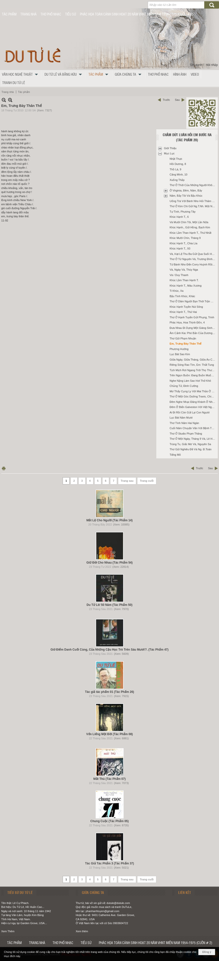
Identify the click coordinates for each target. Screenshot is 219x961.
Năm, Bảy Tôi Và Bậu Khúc (186, 195)
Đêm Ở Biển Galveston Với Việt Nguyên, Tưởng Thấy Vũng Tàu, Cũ (193, 407)
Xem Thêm (8, 931)
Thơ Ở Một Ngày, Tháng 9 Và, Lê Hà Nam (193, 438)
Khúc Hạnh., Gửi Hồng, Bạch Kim (190, 227)
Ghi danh (196, 65)
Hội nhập (212, 65)
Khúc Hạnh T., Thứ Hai (183, 311)
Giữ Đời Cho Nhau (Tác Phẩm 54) (109, 562)
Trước (166, 99)
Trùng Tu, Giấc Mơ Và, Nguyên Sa (190, 444)
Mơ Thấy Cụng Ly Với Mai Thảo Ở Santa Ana (193, 391)
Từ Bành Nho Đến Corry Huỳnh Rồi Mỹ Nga (193, 264)
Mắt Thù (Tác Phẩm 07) (109, 779)
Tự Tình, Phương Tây (183, 211)
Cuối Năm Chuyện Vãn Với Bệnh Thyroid (193, 428)
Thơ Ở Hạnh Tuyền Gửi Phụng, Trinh (192, 317)
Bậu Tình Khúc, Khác (182, 296)
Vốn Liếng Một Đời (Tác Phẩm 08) (109, 734)
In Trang (3, 468)
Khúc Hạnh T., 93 (180, 248)
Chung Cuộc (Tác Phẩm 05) (109, 821)
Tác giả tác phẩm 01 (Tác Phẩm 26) (109, 692)
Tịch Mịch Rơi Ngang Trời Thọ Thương (193, 370)
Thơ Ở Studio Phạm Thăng (186, 433)
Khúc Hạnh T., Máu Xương (186, 285)
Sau (177, 99)
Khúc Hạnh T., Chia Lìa (183, 243)
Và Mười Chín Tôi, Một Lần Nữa (189, 222)
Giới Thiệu (170, 148)
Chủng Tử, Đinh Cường (184, 385)
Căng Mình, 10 (178, 174)
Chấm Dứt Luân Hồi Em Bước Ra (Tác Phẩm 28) (187, 137)
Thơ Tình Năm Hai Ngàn (184, 423)
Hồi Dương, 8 (178, 163)
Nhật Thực (176, 158)
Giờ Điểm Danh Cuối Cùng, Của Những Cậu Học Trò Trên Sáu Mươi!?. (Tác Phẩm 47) (109, 649)
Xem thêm (82, 931)
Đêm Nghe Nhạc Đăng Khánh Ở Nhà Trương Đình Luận (193, 401)
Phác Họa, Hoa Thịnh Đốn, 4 (187, 322)
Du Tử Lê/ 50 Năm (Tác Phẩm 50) (109, 605)
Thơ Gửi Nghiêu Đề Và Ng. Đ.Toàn (190, 449)
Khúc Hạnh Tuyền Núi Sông (186, 306)
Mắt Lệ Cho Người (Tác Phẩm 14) (109, 520)
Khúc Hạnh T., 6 (179, 216)
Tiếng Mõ (175, 454)
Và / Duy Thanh (179, 275)
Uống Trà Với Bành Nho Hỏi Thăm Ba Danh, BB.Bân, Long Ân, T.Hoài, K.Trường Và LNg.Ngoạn (193, 201)
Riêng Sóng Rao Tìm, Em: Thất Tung (192, 364)
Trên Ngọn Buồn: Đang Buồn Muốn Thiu (193, 375)
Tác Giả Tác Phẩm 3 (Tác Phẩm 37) (109, 863)
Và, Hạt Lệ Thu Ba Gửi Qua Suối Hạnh (193, 253)
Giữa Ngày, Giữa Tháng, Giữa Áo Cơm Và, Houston (193, 359)
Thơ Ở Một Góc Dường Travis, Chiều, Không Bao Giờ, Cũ (193, 396)
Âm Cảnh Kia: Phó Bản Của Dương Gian (193, 333)
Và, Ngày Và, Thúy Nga (184, 269)
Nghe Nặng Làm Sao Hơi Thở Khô (190, 380)
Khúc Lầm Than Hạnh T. (184, 280)
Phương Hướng (179, 349)
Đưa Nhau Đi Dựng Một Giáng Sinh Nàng (193, 327)
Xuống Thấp (177, 179)
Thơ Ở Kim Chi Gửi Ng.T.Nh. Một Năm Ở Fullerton (193, 206)
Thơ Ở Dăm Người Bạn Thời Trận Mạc (193, 301)
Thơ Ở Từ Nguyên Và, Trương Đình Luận (193, 259)
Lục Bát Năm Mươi (181, 417)
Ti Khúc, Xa (176, 290)
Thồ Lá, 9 (175, 169)
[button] (21, 74)
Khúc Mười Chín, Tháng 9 (185, 237)
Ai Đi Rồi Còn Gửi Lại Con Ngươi (189, 412)
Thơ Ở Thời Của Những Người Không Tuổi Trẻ (193, 185)
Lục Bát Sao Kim (180, 354)
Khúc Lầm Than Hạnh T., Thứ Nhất (190, 232)
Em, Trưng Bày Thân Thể (185, 343)
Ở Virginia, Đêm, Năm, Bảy (186, 190)
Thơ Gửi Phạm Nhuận (183, 338)
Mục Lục (169, 153)
